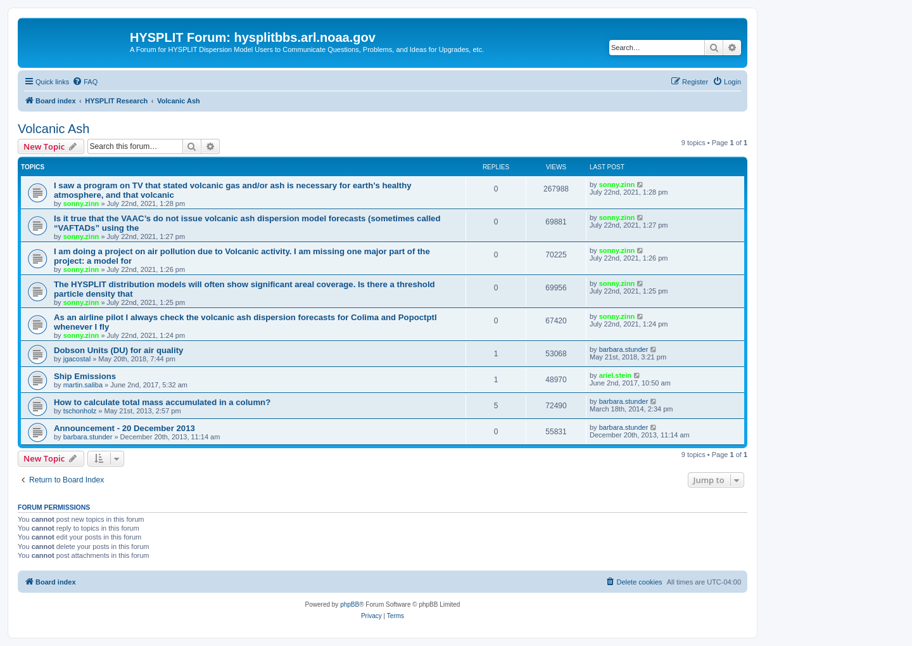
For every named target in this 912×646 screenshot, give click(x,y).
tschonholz (80, 411)
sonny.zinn (81, 203)
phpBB (349, 604)
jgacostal (77, 359)
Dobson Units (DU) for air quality (118, 350)
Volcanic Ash (53, 129)
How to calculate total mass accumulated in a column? (162, 402)
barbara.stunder (624, 349)
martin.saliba (83, 385)
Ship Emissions (85, 376)
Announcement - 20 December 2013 (124, 428)
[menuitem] (85, 81)
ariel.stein (615, 375)
